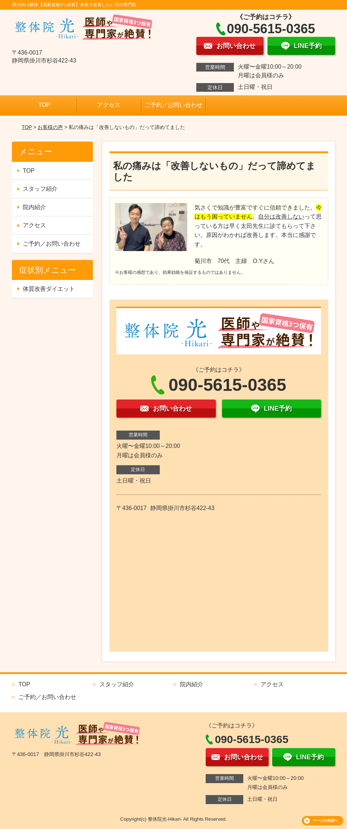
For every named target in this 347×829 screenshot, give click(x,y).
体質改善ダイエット (49, 289)
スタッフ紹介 (40, 189)
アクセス (108, 105)
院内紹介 (34, 207)
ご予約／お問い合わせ (173, 105)
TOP (44, 105)
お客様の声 (50, 127)
